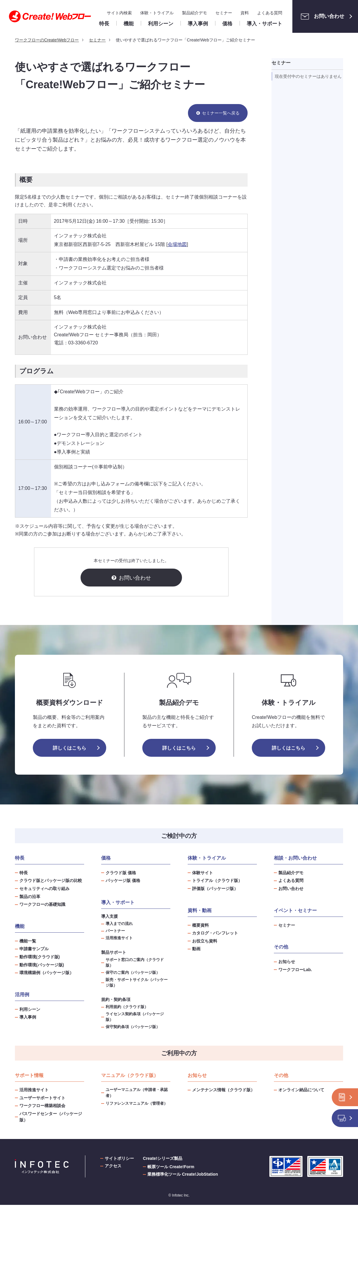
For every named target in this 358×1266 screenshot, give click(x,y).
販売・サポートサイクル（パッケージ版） (137, 983)
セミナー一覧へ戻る (221, 113)
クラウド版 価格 (121, 872)
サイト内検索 (119, 12)
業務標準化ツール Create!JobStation (182, 1174)
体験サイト (202, 872)
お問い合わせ (320, 16)
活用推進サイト (119, 938)
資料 (244, 12)
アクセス (113, 1165)
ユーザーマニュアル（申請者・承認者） (137, 1092)
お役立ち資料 (204, 941)
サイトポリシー (119, 1158)
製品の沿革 (29, 896)
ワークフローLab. (295, 969)
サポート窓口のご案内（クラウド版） (135, 963)
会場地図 (177, 244)
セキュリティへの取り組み (44, 888)
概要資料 (200, 925)
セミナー (223, 12)
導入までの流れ (119, 924)
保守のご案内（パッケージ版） (133, 973)
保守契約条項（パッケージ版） (133, 1027)
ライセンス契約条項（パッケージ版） (135, 1017)
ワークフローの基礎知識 (42, 904)
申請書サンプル (34, 948)
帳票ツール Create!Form (170, 1166)
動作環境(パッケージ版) (41, 964)
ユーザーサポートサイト (42, 1097)
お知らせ (286, 961)
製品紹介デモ (194, 12)
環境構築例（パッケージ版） (46, 972)
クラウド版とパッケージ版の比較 (50, 880)
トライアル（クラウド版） (217, 880)
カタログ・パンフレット (215, 933)
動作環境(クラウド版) (39, 956)
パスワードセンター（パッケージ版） (50, 1116)
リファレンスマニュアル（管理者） (137, 1103)
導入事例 (27, 1017)
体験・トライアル (157, 12)
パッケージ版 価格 (123, 880)
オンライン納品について (301, 1089)
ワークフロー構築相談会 (42, 1105)
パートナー (115, 931)
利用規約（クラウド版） (127, 1007)
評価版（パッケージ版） (215, 888)
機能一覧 (27, 941)
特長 (23, 872)
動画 (196, 948)
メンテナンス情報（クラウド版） (223, 1089)
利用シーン (29, 1009)
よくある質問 (269, 12)
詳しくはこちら (69, 747)
